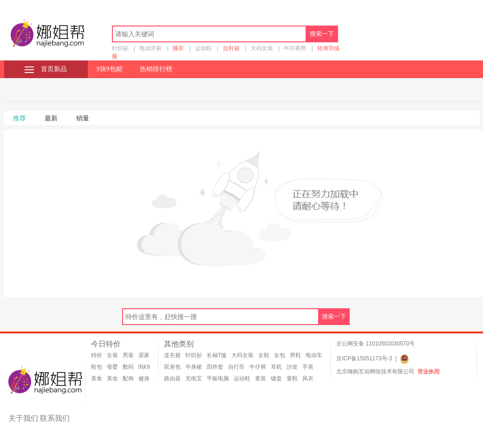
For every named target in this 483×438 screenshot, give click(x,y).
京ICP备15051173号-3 (364, 358)
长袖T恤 (217, 355)
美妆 (112, 378)
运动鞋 (203, 48)
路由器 (172, 378)
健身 (144, 378)
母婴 (112, 367)
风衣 (307, 378)
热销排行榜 (156, 69)
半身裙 (193, 367)
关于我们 (23, 418)
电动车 (314, 355)
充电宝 (193, 378)
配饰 (128, 378)
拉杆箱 (231, 48)
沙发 (292, 367)
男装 (128, 355)
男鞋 (295, 355)
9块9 (144, 367)
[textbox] (209, 34)
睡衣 (178, 48)
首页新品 (46, 69)
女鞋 (263, 355)
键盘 (276, 378)
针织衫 (120, 48)
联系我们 (55, 418)
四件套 (215, 367)
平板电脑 (218, 378)
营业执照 (429, 371)
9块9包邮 (110, 69)
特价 (96, 355)
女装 (112, 355)
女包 (279, 355)
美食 (96, 378)
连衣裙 (172, 355)
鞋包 (96, 367)
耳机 (276, 367)
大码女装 (262, 48)
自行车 (236, 367)
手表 (307, 367)
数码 (128, 367)
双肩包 (172, 367)
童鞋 (292, 378)
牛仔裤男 (295, 48)
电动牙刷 (150, 48)
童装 (260, 378)
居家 (144, 355)
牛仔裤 (257, 367)
